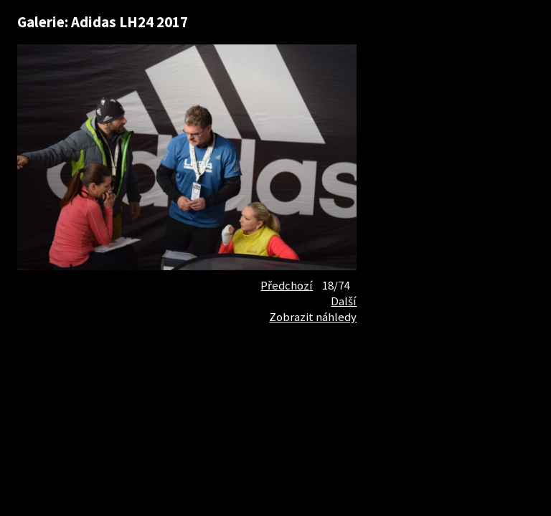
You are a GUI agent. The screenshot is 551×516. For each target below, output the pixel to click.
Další (344, 301)
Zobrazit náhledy (313, 317)
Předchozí (286, 285)
